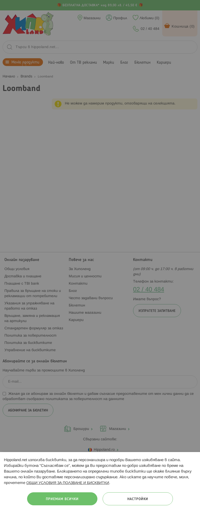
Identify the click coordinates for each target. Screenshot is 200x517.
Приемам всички (62, 499)
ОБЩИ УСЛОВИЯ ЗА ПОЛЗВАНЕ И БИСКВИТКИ (67, 483)
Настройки (137, 499)
